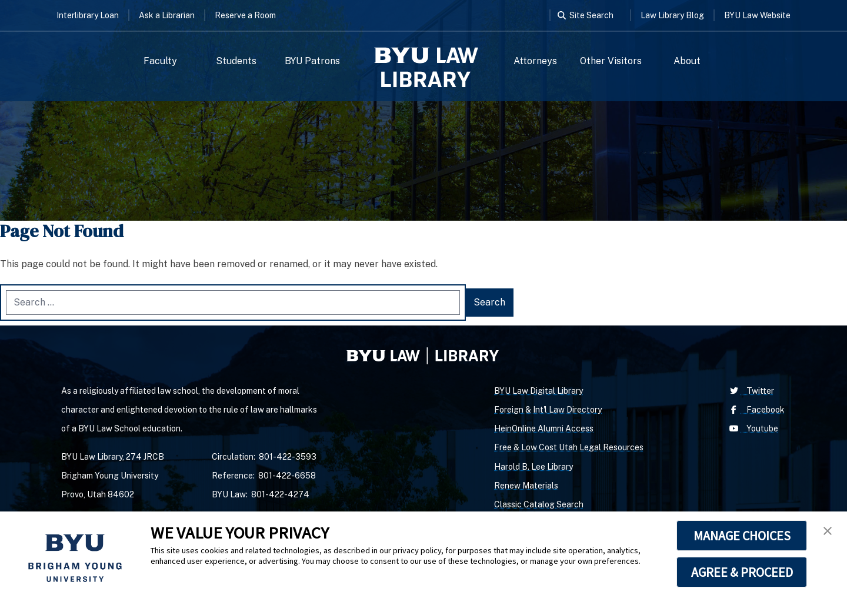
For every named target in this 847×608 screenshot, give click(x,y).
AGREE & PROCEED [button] (742, 572)
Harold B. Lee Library (533, 466)
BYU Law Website (757, 15)
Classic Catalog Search (538, 504)
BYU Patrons (312, 61)
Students (236, 61)
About (687, 61)
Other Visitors (611, 61)
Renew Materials (526, 485)
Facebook (756, 409)
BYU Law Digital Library (538, 391)
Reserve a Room (245, 15)
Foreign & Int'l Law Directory (548, 409)
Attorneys (535, 61)
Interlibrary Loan (87, 15)
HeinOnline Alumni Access (543, 428)
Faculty (160, 61)
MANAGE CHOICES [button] (742, 535)
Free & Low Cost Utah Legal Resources (568, 447)
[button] (827, 531)
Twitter (750, 391)
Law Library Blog (672, 15)
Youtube (752, 428)
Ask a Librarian (167, 15)
